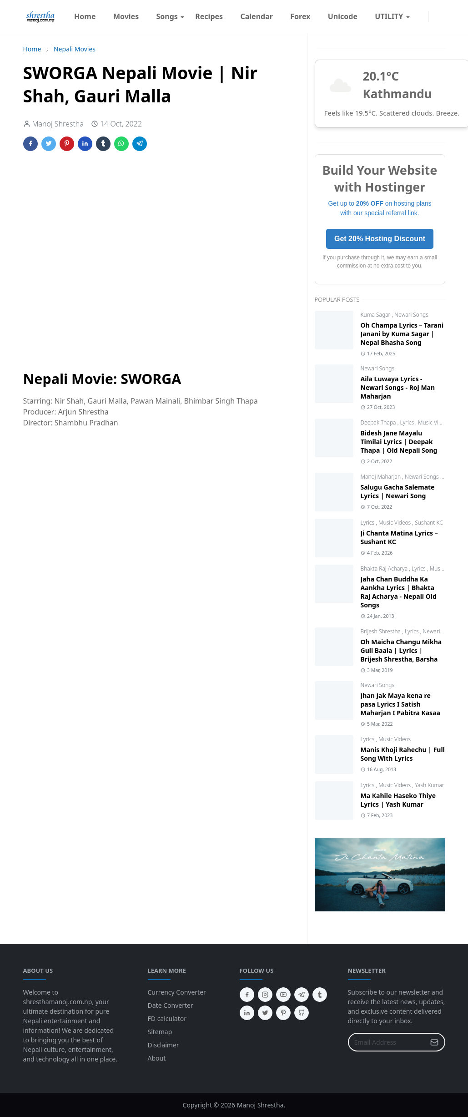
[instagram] (423, 16)
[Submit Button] (434, 1042)
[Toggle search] (441, 16)
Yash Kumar (429, 785)
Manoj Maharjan (382, 476)
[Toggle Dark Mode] (434, 16)
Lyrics (407, 422)
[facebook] (415, 16)
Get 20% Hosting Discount (379, 239)
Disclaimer (163, 1045)
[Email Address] (387, 1042)
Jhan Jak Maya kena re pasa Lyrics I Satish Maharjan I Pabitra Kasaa (400, 704)
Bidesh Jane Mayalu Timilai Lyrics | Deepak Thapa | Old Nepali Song (399, 442)
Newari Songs (411, 314)
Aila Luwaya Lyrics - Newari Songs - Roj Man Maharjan (398, 387)
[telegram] (301, 994)
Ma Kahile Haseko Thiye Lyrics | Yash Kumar (398, 800)
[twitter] (265, 1013)
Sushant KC (429, 522)
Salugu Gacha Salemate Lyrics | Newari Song (398, 491)
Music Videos (434, 422)
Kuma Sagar (376, 314)
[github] (301, 1013)
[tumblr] (319, 994)
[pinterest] (283, 1013)
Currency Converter (177, 992)
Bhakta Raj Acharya (385, 568)
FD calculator (167, 1018)
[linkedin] (247, 1013)
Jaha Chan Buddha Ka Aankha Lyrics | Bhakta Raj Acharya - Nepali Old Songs (399, 592)
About (157, 1058)
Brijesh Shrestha (382, 631)
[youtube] (283, 994)
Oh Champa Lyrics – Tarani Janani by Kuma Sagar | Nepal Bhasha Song (402, 334)
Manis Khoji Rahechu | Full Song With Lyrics (403, 754)
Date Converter (170, 1005)
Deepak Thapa (379, 422)
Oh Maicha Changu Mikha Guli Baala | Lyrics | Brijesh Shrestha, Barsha (401, 650)
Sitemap (160, 1031)
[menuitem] (85, 16)
